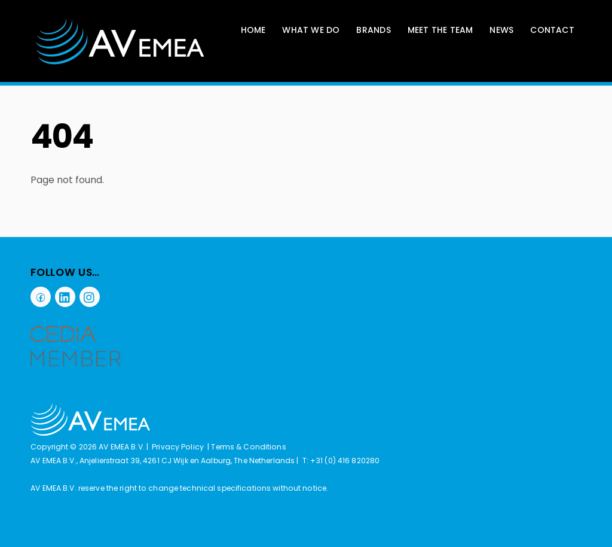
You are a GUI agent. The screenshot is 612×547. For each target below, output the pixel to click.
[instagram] (89, 296)
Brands (373, 30)
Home (253, 30)
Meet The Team (440, 30)
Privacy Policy (178, 447)
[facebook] (40, 296)
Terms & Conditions (248, 447)
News (501, 30)
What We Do (310, 30)
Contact (552, 30)
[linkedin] (65, 296)
